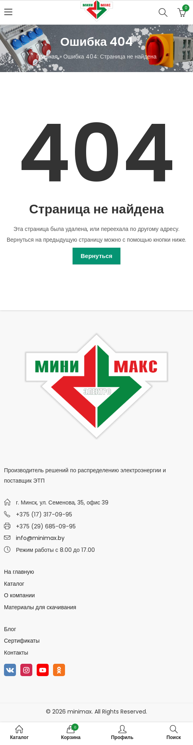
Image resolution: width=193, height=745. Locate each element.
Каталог (14, 584)
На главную (19, 572)
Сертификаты (21, 641)
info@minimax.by (40, 538)
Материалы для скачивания (40, 607)
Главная (46, 57)
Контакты (16, 653)
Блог (10, 629)
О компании (19, 595)
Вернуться (96, 256)
